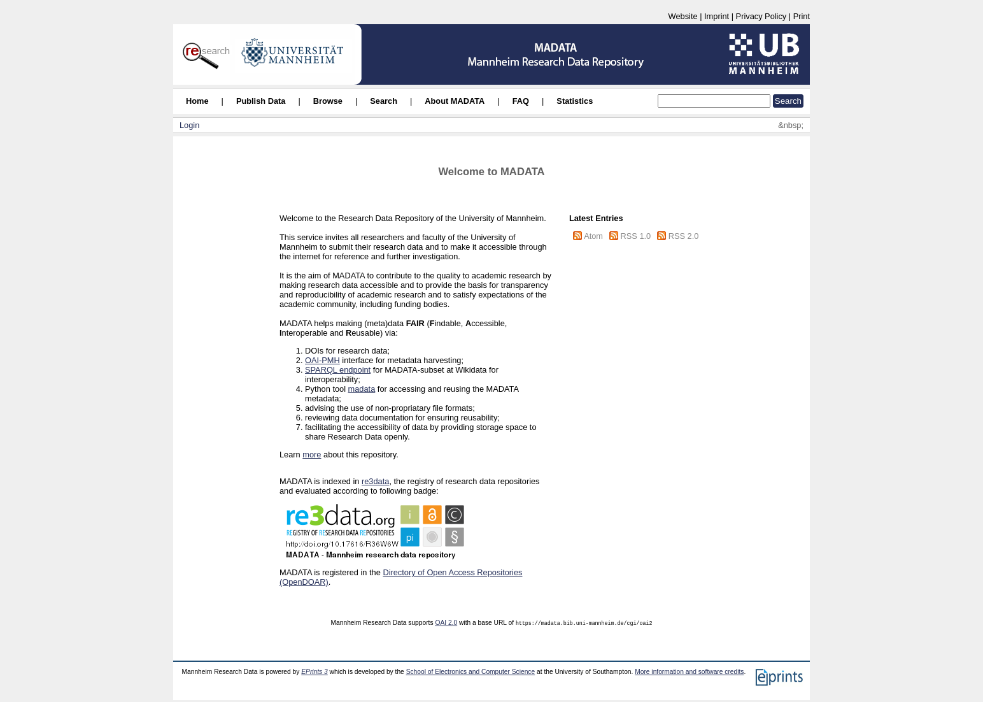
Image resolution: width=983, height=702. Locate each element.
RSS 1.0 (636, 236)
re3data (375, 481)
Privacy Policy (761, 16)
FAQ (521, 101)
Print (801, 16)
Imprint (716, 16)
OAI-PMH (322, 360)
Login (189, 125)
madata (362, 389)
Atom (593, 236)
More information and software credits (689, 671)
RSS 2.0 (683, 236)
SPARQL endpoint (338, 370)
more (311, 454)
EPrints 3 (314, 671)
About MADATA (454, 101)
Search (383, 101)
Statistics (574, 101)
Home (197, 101)
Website (683, 16)
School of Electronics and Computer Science (470, 671)
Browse (328, 101)
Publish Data (261, 101)
